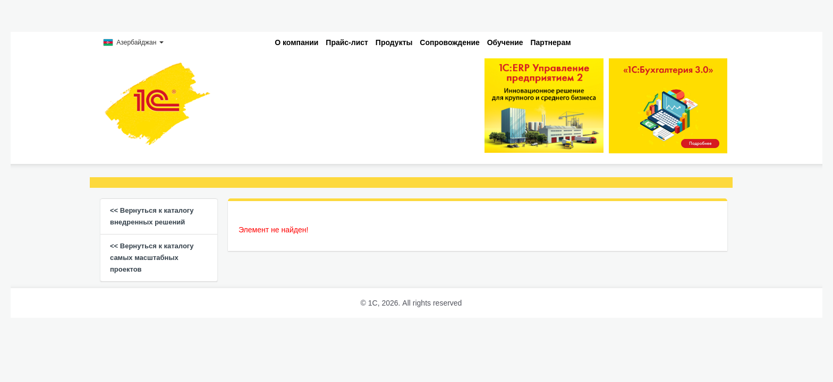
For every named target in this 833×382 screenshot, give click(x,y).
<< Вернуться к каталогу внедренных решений (152, 216)
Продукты (394, 42)
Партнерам (551, 42)
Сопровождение (449, 42)
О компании (296, 42)
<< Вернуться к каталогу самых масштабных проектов (152, 257)
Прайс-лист (347, 42)
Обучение (505, 42)
